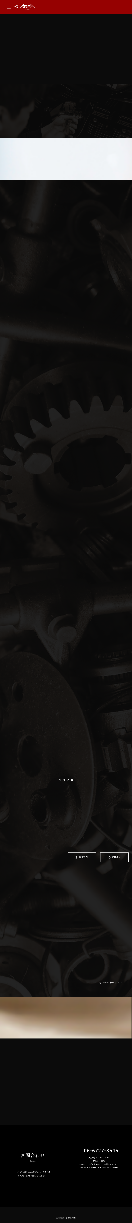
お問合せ (116, 857)
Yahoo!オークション (111, 982)
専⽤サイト (84, 857)
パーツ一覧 (68, 780)
